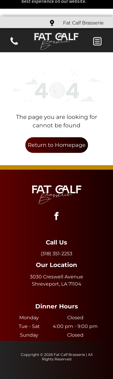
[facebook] (57, 196)
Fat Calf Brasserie (83, 6)
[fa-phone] (14, 28)
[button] (97, 25)
